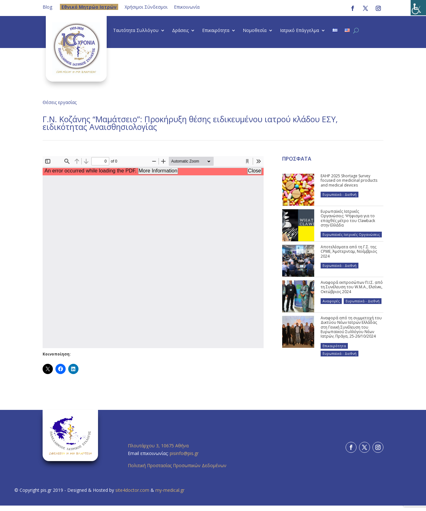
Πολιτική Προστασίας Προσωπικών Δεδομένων (177, 465)
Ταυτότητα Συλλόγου (136, 30)
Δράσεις (180, 30)
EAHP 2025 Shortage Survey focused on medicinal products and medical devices (349, 180)
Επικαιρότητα (215, 30)
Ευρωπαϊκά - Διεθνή (339, 194)
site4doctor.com (132, 490)
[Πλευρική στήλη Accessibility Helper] (418, 7)
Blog (47, 7)
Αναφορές (331, 301)
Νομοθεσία (254, 30)
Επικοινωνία (187, 7)
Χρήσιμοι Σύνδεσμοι (146, 7)
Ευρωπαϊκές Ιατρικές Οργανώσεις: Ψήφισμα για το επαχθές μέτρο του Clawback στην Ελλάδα (348, 218)
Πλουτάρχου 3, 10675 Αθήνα (158, 446)
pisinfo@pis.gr (185, 453)
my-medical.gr (169, 490)
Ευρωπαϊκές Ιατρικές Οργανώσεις (351, 234)
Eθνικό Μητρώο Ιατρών (89, 7)
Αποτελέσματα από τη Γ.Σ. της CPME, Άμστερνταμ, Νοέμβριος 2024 (349, 251)
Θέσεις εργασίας (60, 102)
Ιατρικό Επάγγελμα (299, 30)
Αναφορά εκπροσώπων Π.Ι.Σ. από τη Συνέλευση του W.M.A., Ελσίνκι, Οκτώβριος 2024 (352, 287)
